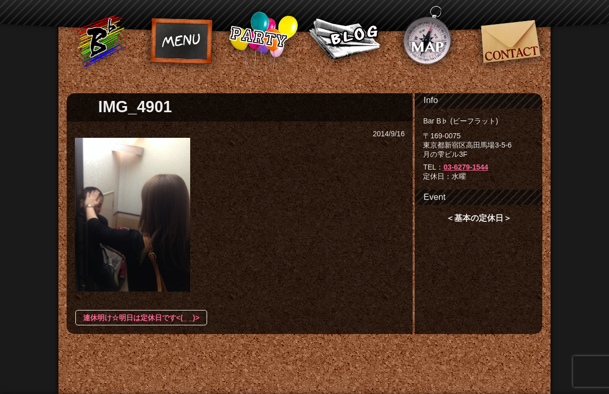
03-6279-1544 (465, 167)
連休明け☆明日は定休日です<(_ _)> (141, 318)
